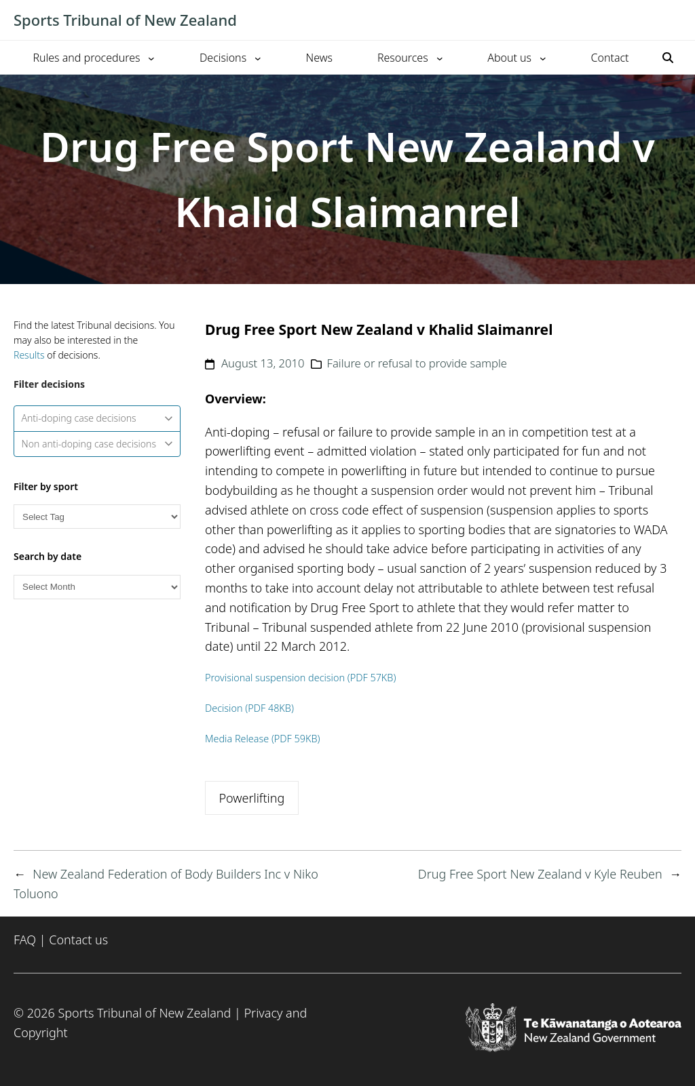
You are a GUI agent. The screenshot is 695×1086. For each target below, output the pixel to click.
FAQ (25, 939)
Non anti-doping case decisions (97, 443)
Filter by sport (46, 486)
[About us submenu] (543, 57)
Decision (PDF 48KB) (249, 708)
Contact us (78, 939)
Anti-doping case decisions (97, 417)
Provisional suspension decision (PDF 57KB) (300, 677)
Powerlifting (251, 798)
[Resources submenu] (439, 57)
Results (29, 354)
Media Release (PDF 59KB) (262, 738)
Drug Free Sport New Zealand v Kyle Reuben (540, 874)
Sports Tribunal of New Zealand (125, 19)
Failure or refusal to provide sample (417, 363)
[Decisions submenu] (258, 57)
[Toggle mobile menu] (674, 20)
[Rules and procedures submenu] (151, 57)
